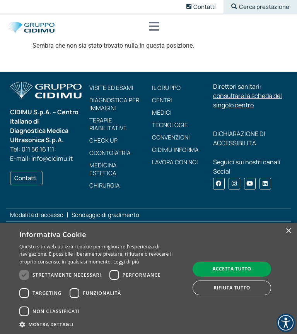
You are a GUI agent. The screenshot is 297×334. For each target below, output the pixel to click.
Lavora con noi (175, 163)
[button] (260, 7)
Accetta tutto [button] (231, 268)
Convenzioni (171, 138)
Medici (162, 113)
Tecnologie (170, 126)
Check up (103, 141)
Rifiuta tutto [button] (231, 287)
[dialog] (148, 278)
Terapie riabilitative (108, 125)
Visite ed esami (111, 88)
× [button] (288, 231)
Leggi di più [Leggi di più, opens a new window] (126, 261)
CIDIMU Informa (175, 150)
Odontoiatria (110, 154)
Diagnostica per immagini (114, 105)
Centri (162, 101)
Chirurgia (104, 186)
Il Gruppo (166, 88)
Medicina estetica (103, 170)
